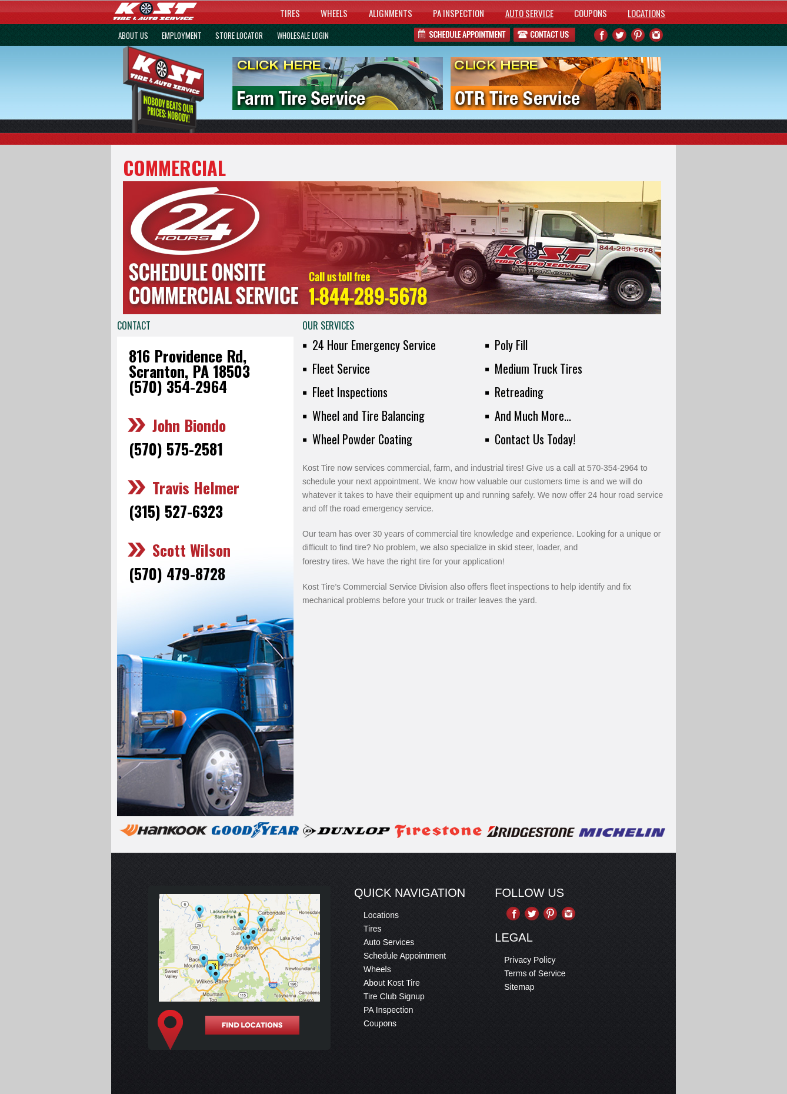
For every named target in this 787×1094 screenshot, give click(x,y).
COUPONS (590, 12)
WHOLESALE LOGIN (303, 35)
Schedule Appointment (405, 955)
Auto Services (389, 942)
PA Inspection (388, 1010)
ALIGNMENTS (390, 12)
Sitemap (519, 987)
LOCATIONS (646, 12)
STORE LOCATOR (239, 35)
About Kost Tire (392, 982)
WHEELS (334, 12)
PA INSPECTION (458, 12)
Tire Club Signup (394, 996)
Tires (373, 928)
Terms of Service (534, 973)
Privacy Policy (529, 960)
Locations (381, 915)
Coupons (380, 1023)
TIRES (290, 12)
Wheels (377, 969)
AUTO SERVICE (529, 12)
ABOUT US (133, 35)
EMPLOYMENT (182, 35)
